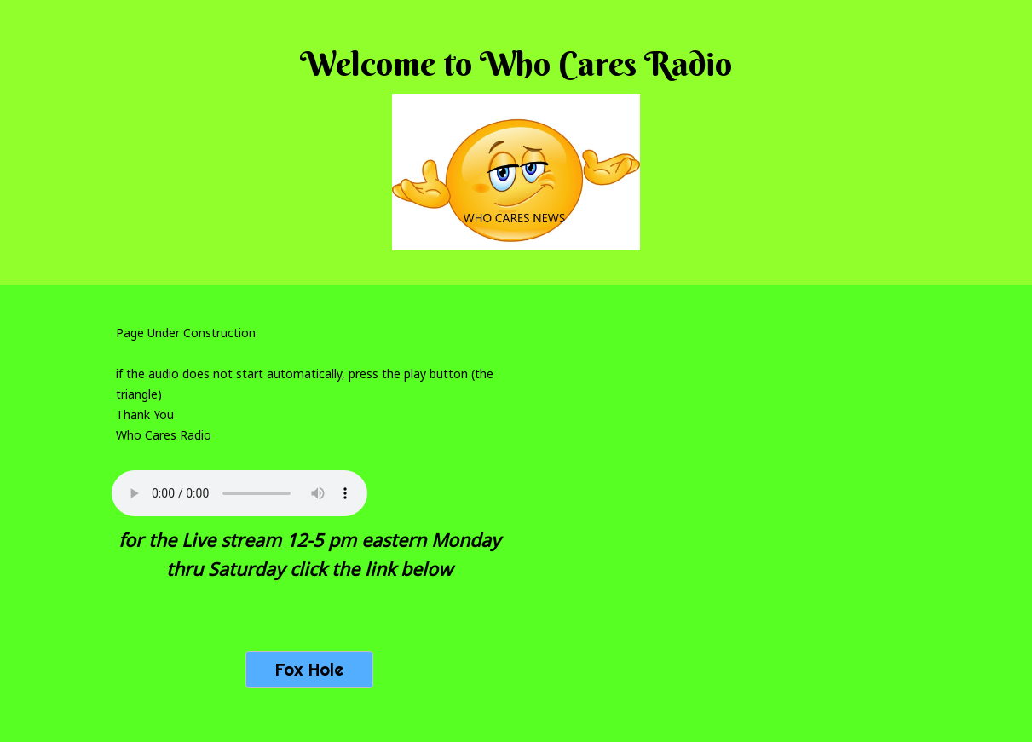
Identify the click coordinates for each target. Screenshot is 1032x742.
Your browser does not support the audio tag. (239, 493)
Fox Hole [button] (309, 669)
